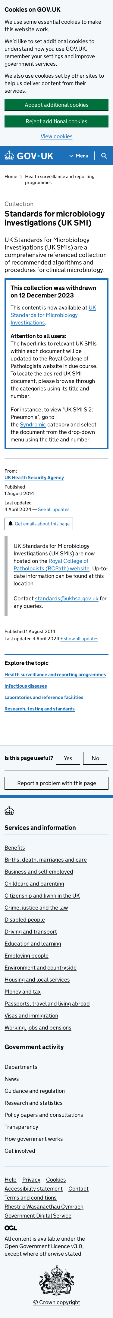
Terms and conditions (31, 1197)
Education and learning (33, 943)
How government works (34, 1138)
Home (11, 176)
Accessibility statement (34, 1188)
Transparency (21, 1126)
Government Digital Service (38, 1215)
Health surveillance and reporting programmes (60, 179)
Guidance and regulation (35, 1090)
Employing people (27, 955)
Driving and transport (31, 931)
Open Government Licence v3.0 (43, 1246)
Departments (21, 1066)
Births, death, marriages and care (46, 859)
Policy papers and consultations (44, 1114)
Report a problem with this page (56, 783)
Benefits (15, 847)
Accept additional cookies (57, 104)
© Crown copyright (56, 1302)
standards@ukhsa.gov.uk (67, 598)
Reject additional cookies (56, 121)
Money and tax (23, 991)
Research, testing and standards (40, 709)
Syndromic (33, 424)
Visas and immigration (31, 1015)
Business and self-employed (39, 871)
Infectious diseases (26, 686)
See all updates (53, 509)
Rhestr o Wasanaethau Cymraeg (44, 1206)
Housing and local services (37, 979)
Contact (78, 1188)
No (100, 758)
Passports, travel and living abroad (47, 1003)
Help (11, 1179)
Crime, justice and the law (36, 907)
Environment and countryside (41, 967)
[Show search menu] (104, 156)
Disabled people (25, 919)
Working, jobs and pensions (38, 1027)
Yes (72, 758)
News (12, 1078)
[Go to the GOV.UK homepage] (29, 155)
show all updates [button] (79, 638)
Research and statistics (34, 1102)
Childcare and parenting (34, 883)
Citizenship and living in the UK (42, 895)
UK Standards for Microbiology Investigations (53, 315)
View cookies (57, 136)
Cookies (56, 1179)
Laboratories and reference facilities (44, 697)
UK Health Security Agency (34, 477)
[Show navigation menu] (79, 156)
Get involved (20, 1150)
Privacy (31, 1179)
